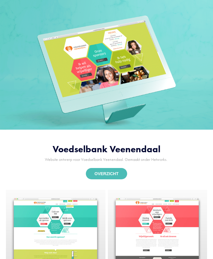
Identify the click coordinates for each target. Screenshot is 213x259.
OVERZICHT (106, 173)
